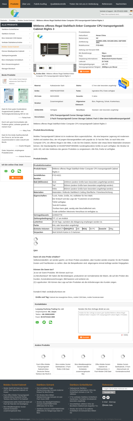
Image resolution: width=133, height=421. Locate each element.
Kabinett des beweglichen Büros (61, 297)
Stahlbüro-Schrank (8, 34)
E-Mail (105, 402)
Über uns (26, 4)
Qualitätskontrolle (58, 4)
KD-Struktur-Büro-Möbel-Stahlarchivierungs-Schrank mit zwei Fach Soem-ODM (49, 397)
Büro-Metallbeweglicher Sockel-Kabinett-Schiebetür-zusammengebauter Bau (83, 369)
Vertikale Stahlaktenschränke (12, 42)
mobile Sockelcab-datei (95, 297)
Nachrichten (121, 4)
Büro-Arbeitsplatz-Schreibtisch (12, 60)
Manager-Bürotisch (8, 69)
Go (130, 14)
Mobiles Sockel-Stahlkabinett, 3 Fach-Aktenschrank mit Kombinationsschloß (123, 367)
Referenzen (107, 4)
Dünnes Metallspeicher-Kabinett (13, 51)
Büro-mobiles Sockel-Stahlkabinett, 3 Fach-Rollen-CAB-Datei (63, 366)
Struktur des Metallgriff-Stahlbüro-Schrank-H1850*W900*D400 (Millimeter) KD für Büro (48, 404)
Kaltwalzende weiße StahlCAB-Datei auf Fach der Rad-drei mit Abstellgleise (18, 403)
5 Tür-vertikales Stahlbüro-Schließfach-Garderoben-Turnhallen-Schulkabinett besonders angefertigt (83, 399)
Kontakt (86, 72)
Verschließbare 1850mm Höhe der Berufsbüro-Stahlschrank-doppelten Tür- (84, 405)
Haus (4, 4)
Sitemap (112, 402)
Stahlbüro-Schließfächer (10, 29)
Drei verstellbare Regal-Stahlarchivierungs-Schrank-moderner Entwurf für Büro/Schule (50, 390)
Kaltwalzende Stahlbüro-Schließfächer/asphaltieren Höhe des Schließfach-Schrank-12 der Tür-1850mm (83, 391)
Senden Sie (108, 392)
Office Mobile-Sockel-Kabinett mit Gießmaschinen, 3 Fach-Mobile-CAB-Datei (103, 367)
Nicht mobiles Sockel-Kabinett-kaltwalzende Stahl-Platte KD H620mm (18, 81)
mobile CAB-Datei (79, 297)
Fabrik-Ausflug (40, 4)
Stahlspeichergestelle (9, 55)
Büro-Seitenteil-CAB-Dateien (12, 38)
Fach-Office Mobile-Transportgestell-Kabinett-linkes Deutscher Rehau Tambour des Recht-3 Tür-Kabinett (43, 370)
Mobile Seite (107, 405)
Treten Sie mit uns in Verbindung (84, 4)
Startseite (3, 20)
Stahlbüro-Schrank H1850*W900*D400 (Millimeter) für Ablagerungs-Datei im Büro (50, 411)
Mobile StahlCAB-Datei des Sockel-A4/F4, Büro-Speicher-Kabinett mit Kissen (16, 390)
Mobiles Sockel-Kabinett (26, 20)
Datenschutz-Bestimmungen (20, 419)
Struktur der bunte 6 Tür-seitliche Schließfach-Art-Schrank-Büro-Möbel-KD (83, 411)
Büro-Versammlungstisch (10, 64)
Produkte (14, 4)
